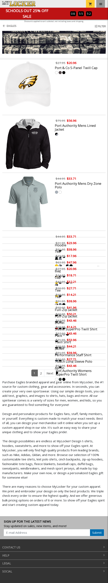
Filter (100, 26)
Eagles (9, 26)
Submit (97, 532)
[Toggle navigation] (100, 4)
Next (50, 373)
